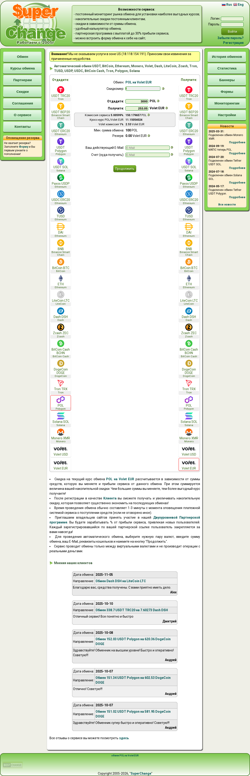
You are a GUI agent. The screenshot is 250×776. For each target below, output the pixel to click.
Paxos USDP (61, 181)
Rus (227, 4)
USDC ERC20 (61, 197)
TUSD (61, 214)
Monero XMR (61, 436)
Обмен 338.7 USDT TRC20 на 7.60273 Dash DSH (132, 610)
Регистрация (233, 43)
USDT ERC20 (61, 129)
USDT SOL (61, 165)
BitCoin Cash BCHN (61, 349)
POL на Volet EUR (138, 82)
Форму (23, 146)
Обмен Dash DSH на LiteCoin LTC (121, 581)
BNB (61, 247)
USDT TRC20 (61, 93)
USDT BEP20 (61, 111)
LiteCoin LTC (61, 298)
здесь (124, 738)
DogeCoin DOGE (61, 369)
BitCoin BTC (61, 265)
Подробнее (237, 142)
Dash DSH (61, 314)
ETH (61, 282)
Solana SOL (61, 419)
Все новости (227, 204)
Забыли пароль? (230, 38)
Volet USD (61, 450)
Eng (238, 4)
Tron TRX (61, 387)
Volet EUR (61, 464)
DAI (61, 230)
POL (61, 403)
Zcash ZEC (61, 331)
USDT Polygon (61, 147)
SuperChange (141, 773)
